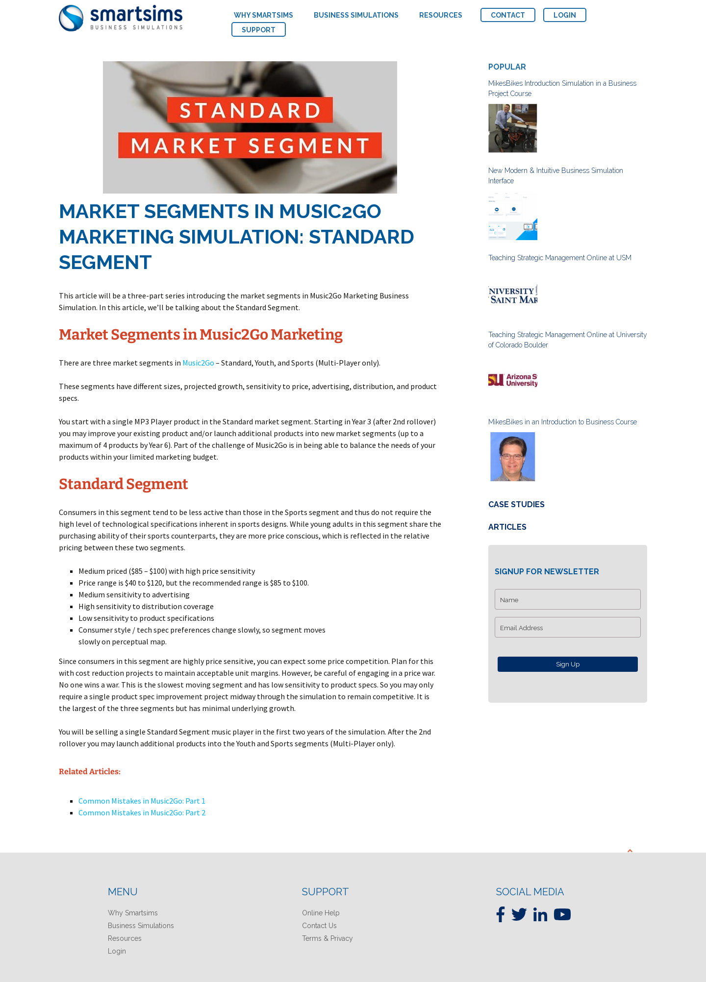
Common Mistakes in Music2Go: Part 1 (141, 801)
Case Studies (516, 504)
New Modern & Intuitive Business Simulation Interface (555, 176)
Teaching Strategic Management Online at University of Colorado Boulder (567, 340)
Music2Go (198, 363)
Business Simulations (141, 926)
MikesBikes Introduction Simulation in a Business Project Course (562, 88)
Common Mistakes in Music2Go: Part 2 (141, 812)
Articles (507, 527)
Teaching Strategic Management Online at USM (559, 258)
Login (117, 951)
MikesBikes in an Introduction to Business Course (562, 422)
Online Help (321, 913)
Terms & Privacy (327, 938)
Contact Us (319, 926)
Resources (125, 938)
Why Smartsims (133, 913)
